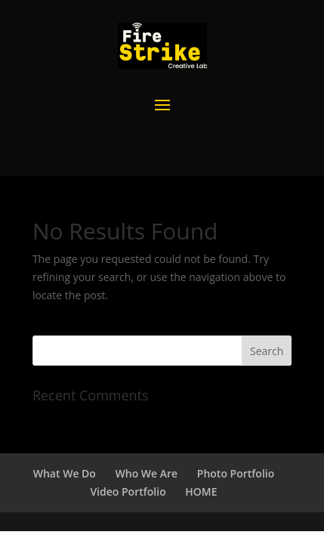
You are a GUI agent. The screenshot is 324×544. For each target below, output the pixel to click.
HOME (201, 491)
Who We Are (147, 473)
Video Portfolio (127, 491)
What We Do (64, 473)
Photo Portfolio (235, 473)
